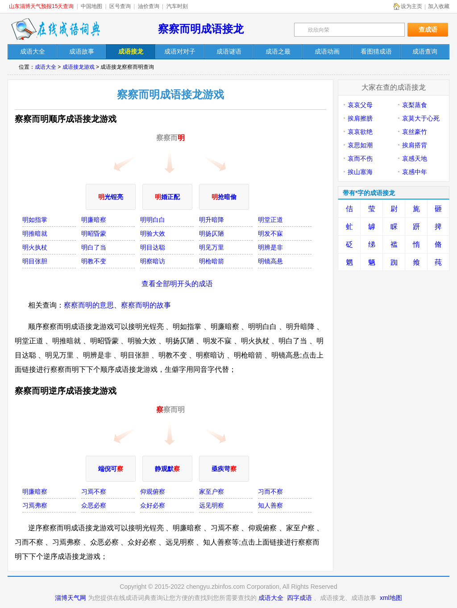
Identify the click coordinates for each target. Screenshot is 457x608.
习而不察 (270, 491)
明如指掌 (34, 219)
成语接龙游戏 (78, 67)
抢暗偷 (224, 196)
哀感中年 (414, 171)
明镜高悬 (270, 261)
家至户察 (211, 491)
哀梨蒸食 (414, 104)
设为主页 (411, 6)
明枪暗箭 (211, 261)
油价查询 (148, 6)
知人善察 (270, 505)
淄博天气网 (70, 597)
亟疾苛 (224, 468)
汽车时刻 (177, 6)
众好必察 (152, 505)
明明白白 (152, 219)
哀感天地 (414, 158)
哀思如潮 (360, 145)
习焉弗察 (34, 505)
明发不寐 (270, 233)
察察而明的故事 (146, 305)
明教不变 (93, 261)
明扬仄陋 (211, 233)
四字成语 (299, 597)
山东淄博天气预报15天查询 (41, 6)
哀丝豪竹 (414, 131)
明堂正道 (270, 219)
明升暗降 (211, 219)
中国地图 (91, 6)
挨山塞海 (360, 171)
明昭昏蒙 (93, 233)
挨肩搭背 (414, 145)
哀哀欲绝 (360, 131)
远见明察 (211, 505)
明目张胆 (34, 261)
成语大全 (45, 67)
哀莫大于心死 (421, 118)
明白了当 (93, 247)
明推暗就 (34, 233)
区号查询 (120, 6)
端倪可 (110, 468)
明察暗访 (152, 261)
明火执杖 (34, 247)
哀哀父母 (360, 104)
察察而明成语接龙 (201, 29)
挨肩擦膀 (360, 118)
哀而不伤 (360, 158)
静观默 (167, 468)
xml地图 (391, 597)
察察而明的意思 (89, 305)
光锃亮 (110, 196)
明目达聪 (152, 247)
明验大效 (152, 233)
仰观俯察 (152, 491)
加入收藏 (438, 6)
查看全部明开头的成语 (177, 283)
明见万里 (211, 247)
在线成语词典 (55, 29)
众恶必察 (93, 505)
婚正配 (167, 196)
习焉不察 (93, 491)
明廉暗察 (93, 219)
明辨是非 (270, 247)
